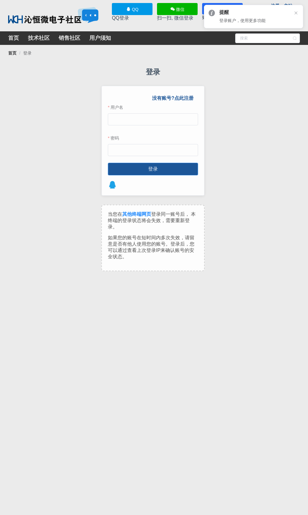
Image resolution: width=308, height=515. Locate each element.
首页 (13, 38)
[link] (12, 53)
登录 (27, 53)
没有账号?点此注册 (171, 98)
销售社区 (69, 38)
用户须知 (100, 38)
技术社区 (39, 38)
